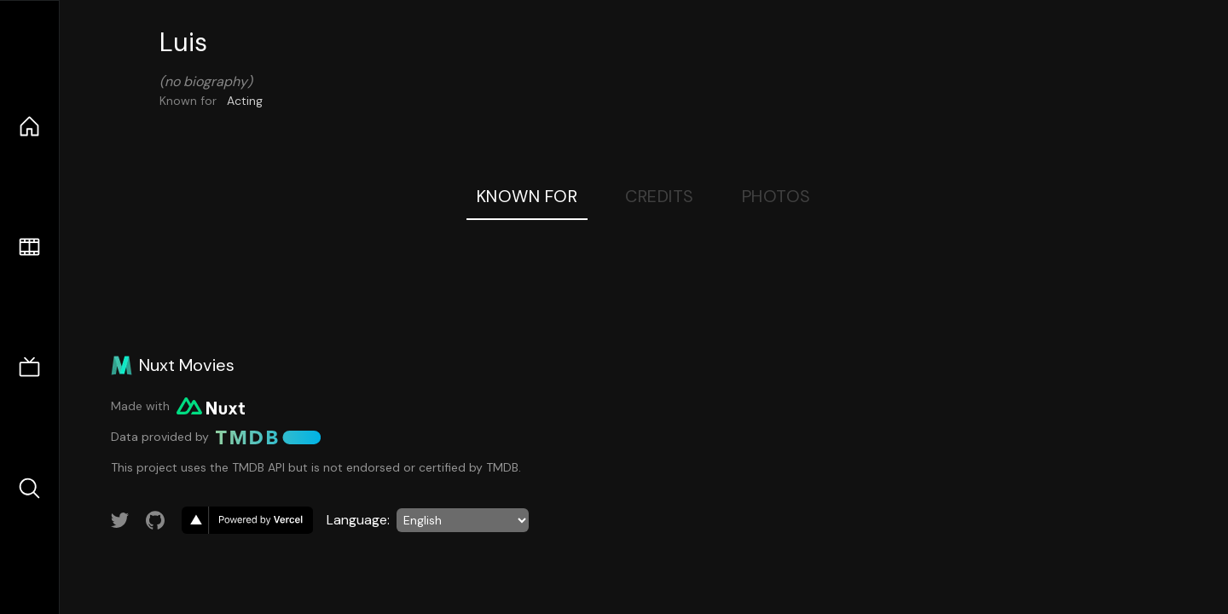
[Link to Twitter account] (120, 520)
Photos (776, 196)
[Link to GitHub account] (155, 520)
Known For (527, 196)
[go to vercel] (247, 520)
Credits (659, 196)
